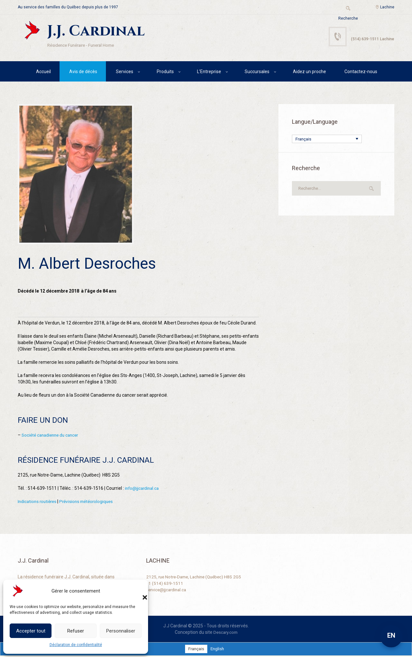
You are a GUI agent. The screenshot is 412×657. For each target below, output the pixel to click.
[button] (138, 591)
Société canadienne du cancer (52, 436)
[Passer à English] (217, 650)
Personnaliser (120, 631)
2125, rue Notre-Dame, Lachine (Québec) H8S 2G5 (196, 578)
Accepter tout (30, 631)
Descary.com (225, 633)
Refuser (75, 631)
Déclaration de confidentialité (76, 645)
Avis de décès (83, 72)
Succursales (257, 72)
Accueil (43, 72)
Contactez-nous (360, 72)
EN (391, 635)
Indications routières (38, 502)
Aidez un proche (309, 72)
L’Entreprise (209, 72)
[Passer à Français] (195, 650)
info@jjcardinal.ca (143, 489)
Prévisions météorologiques (90, 502)
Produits (165, 72)
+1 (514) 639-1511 (165, 584)
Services (124, 72)
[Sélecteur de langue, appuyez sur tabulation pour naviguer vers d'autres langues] (327, 140)
